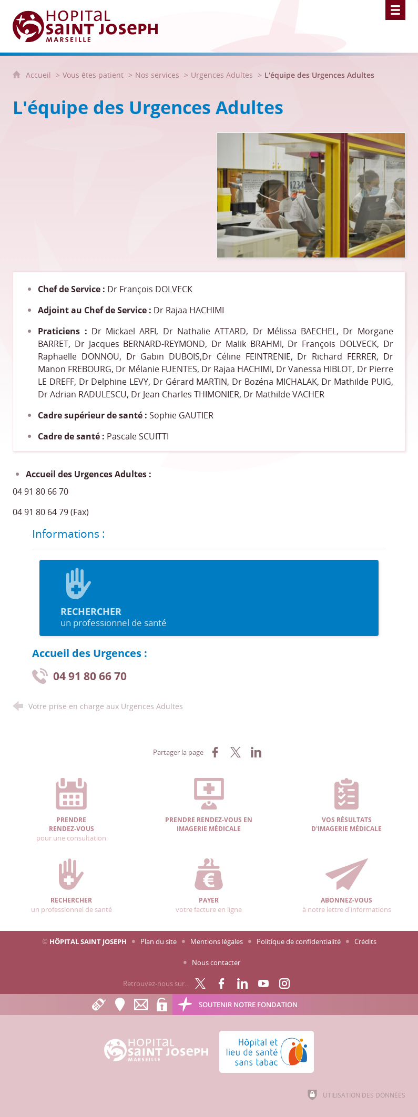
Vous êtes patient (93, 75)
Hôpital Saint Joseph (88, 941)
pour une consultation (71, 810)
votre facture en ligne (209, 886)
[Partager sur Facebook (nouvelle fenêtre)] (215, 752)
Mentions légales (216, 941)
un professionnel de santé (209, 598)
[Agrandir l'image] (311, 194)
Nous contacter (216, 962)
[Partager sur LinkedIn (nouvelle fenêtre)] (256, 752)
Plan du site (158, 941)
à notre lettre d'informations (346, 886)
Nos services (157, 75)
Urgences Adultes (222, 75)
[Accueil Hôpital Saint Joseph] (91, 26)
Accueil (39, 75)
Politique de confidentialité (299, 941)
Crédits (365, 941)
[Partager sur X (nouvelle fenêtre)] (235, 752)
